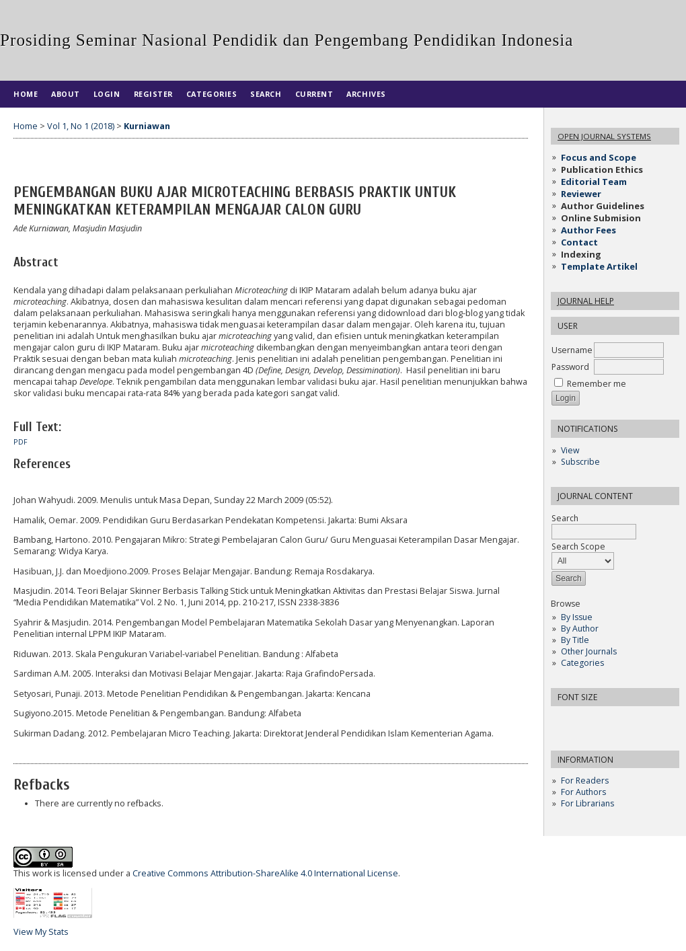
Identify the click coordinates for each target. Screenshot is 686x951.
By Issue (577, 617)
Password (570, 367)
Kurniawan (147, 126)
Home (25, 94)
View (570, 450)
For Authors (583, 792)
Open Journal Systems (604, 136)
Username (572, 350)
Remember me (596, 383)
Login (106, 94)
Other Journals (589, 651)
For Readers (585, 780)
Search (265, 94)
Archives (365, 94)
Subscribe (580, 461)
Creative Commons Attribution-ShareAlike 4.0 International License (265, 873)
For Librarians (587, 803)
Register (153, 94)
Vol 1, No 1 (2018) (80, 126)
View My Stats (41, 932)
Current (314, 94)
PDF (20, 442)
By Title (575, 640)
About (65, 94)
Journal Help (586, 301)
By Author (580, 628)
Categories (582, 663)
